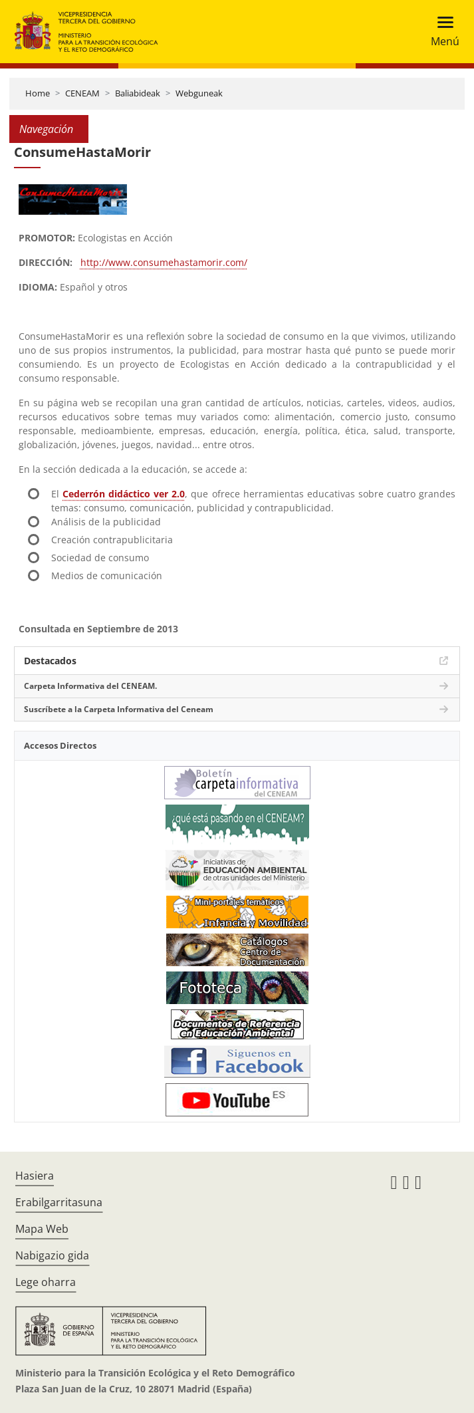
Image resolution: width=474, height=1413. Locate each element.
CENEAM (82, 93)
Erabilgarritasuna (58, 1202)
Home (37, 93)
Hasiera (34, 1175)
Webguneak (199, 93)
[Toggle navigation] (441, 31)
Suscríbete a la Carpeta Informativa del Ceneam (118, 709)
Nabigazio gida (52, 1255)
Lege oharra (45, 1282)
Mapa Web (41, 1228)
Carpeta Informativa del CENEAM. (90, 686)
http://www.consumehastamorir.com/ (163, 262)
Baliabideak (137, 93)
